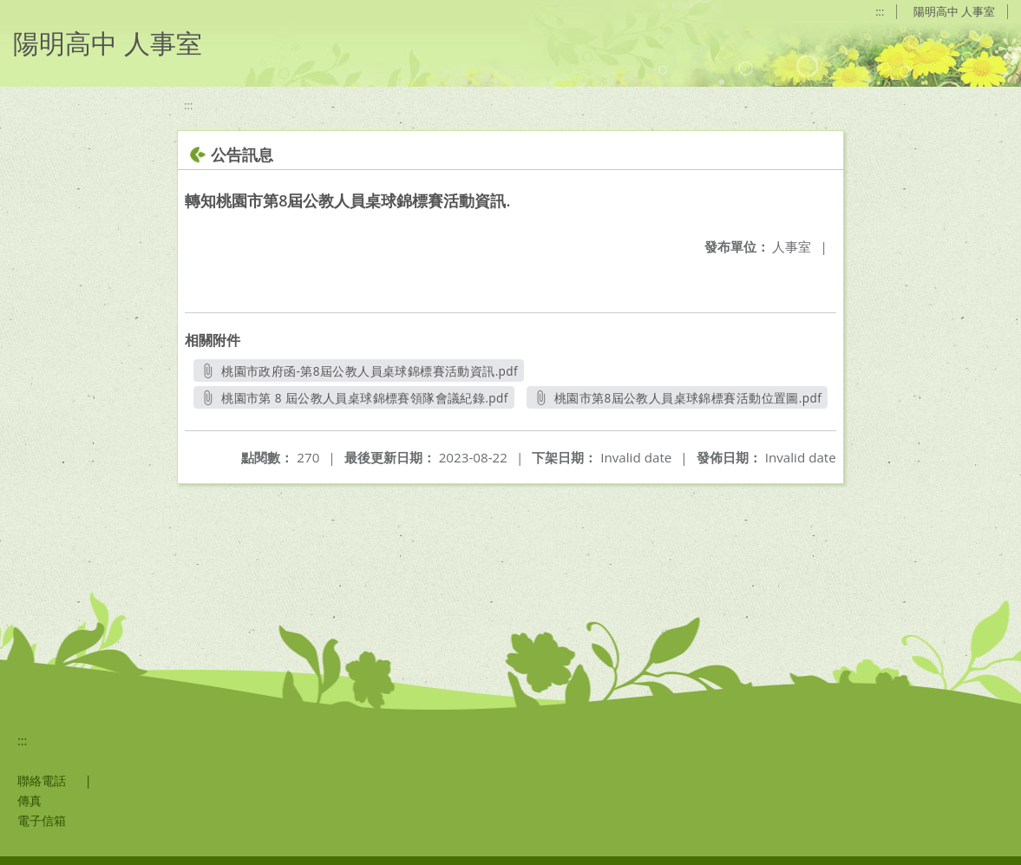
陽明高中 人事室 (954, 11)
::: (879, 11)
